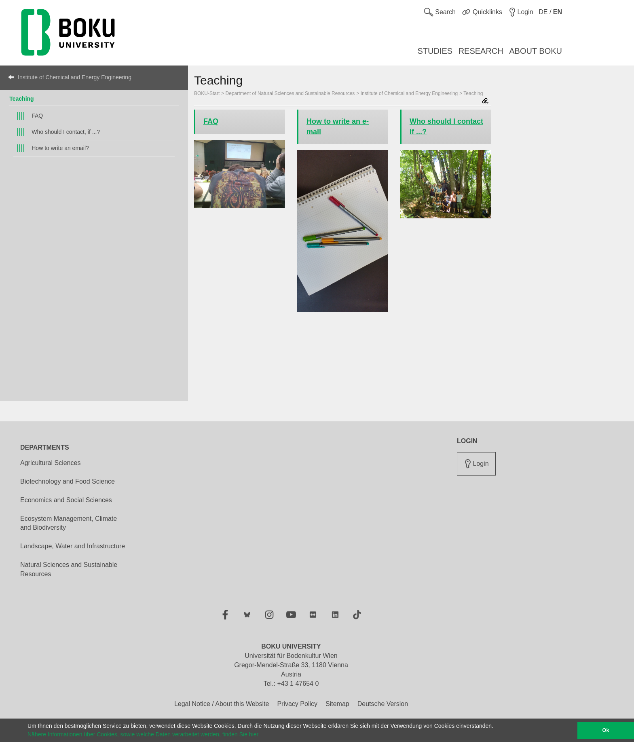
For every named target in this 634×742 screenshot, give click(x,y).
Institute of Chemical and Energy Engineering (74, 77)
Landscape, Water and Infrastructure (72, 546)
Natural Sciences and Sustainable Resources (68, 569)
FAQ (37, 115)
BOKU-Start (207, 93)
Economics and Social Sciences (66, 500)
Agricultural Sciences (50, 462)
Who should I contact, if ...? (66, 132)
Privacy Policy (297, 703)
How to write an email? (60, 148)
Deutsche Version (382, 703)
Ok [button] (605, 730)
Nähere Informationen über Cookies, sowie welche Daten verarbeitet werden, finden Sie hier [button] (142, 734)
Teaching (21, 98)
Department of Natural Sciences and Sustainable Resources (290, 93)
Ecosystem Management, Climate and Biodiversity (68, 523)
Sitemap (337, 703)
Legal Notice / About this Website (221, 703)
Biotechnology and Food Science (67, 481)
